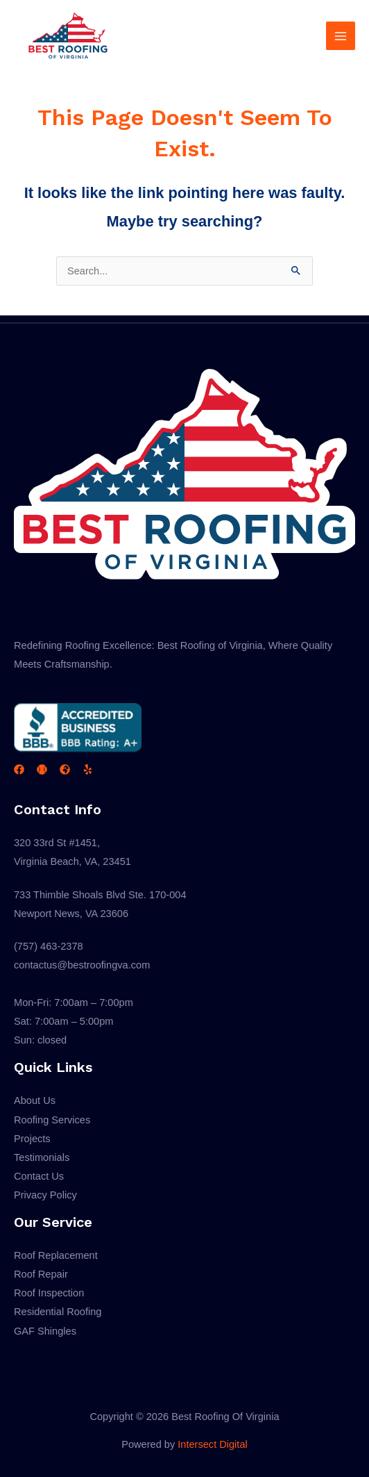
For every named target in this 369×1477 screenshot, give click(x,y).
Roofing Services (52, 1119)
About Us (34, 1100)
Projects (32, 1138)
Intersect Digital (212, 1444)
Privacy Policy (45, 1194)
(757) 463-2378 (48, 946)
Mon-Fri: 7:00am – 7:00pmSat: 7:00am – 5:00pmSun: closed (73, 1021)
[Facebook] (19, 769)
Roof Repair (41, 1274)
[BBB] (42, 769)
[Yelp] (88, 769)
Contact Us (39, 1176)
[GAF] (65, 769)
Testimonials (41, 1157)
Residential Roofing (57, 1311)
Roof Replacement (56, 1255)
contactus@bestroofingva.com (82, 965)
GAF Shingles (45, 1331)
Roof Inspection (49, 1292)
